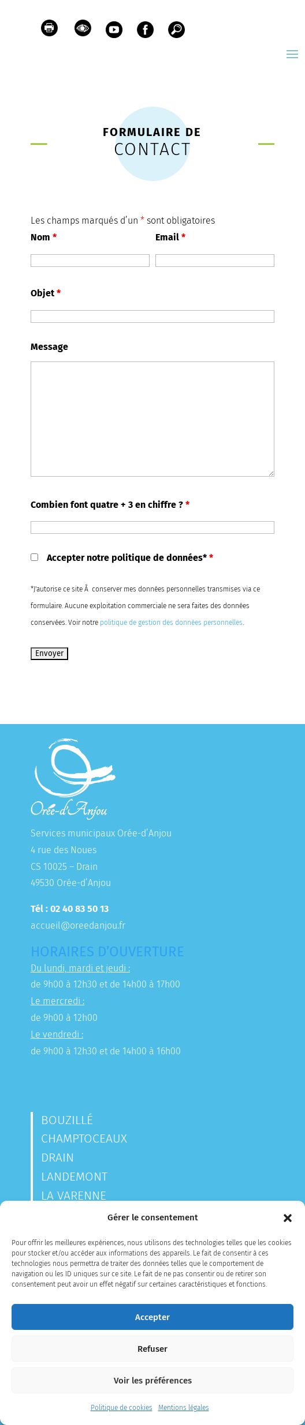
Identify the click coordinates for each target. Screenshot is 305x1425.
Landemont (74, 1176)
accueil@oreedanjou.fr (78, 925)
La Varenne (73, 1195)
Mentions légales (183, 1408)
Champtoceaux (84, 1138)
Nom (44, 237)
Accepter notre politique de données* (130, 557)
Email (170, 237)
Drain (57, 1157)
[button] (287, 1218)
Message (49, 346)
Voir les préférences (153, 1380)
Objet (46, 293)
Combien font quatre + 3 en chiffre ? (110, 504)
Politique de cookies (121, 1408)
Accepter (152, 1317)
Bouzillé (67, 1120)
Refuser (152, 1349)
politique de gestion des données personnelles (171, 623)
